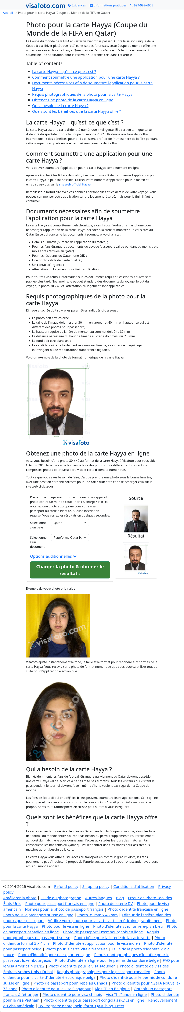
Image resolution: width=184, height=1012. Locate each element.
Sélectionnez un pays (38, 525)
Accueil (8, 13)
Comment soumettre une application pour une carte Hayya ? (86, 77)
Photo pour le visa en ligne (65, 926)
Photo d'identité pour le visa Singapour (56, 988)
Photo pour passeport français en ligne (59, 903)
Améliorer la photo (19, 897)
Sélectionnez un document (38, 542)
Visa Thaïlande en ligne (126, 994)
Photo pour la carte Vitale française (76, 949)
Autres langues (98, 897)
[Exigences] (77, 5)
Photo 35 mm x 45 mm (97, 914)
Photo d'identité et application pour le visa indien (96, 943)
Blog (120, 897)
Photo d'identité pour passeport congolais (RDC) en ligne (94, 1000)
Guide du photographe (61, 897)
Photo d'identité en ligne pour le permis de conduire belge (107, 960)
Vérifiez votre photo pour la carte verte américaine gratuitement (105, 920)
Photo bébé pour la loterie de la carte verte (112, 937)
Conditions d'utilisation (133, 886)
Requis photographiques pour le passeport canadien (103, 971)
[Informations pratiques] (108, 5)
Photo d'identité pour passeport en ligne (54, 954)
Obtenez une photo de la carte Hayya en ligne (72, 100)
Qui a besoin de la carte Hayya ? (60, 105)
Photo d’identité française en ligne (138, 909)
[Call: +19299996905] (141, 5)
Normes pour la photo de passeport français (64, 909)
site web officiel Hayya (75, 184)
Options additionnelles (53, 556)
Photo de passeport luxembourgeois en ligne (103, 932)
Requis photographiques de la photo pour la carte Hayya (82, 94)
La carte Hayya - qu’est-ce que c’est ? (64, 71)
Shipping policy (95, 886)
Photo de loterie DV (115, 903)
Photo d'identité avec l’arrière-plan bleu (128, 926)
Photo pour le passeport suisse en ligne (38, 914)
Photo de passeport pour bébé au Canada (70, 983)
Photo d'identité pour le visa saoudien (82, 966)
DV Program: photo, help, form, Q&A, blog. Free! (81, 1005)
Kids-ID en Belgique (112, 988)
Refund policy (66, 886)
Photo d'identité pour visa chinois (72, 994)
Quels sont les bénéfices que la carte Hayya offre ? (76, 111)
